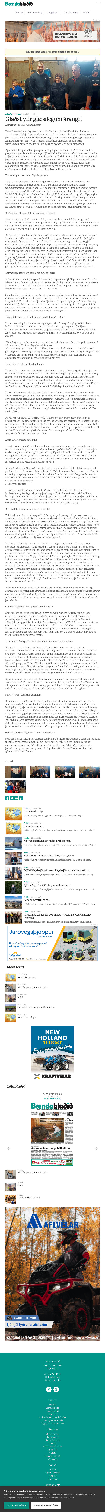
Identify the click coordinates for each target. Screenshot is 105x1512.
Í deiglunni (52, 12)
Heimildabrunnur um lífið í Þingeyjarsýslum (49, 855)
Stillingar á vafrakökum (45, 1505)
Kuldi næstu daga (33, 811)
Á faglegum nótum (13, 114)
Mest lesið (15, 967)
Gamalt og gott (52, 1408)
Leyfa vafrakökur (17, 1505)
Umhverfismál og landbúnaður (52, 1417)
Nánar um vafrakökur (67, 1498)
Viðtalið (52, 1453)
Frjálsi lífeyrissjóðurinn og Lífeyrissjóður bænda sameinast (57, 870)
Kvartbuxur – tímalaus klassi (32, 987)
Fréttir (19, 12)
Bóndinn (52, 1443)
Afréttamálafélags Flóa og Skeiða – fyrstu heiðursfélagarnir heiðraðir (57, 916)
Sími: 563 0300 (52, 1374)
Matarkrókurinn (52, 1437)
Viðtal (85, 12)
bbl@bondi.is (52, 1377)
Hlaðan (52, 1469)
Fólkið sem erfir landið (52, 1446)
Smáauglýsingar (53, 1473)
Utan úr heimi (70, 12)
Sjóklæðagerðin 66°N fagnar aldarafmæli (47, 885)
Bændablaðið (52, 1485)
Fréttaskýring (34, 12)
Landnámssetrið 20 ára (37, 900)
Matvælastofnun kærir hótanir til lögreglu (47, 840)
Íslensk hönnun (52, 1434)
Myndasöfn (52, 1479)
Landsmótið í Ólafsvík (29, 1197)
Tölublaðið (16, 1086)
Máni (20, 997)
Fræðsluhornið (52, 1411)
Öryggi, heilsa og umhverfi (52, 1423)
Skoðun (52, 1405)
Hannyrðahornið (52, 1440)
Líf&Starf (52, 1429)
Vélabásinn (52, 1459)
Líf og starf (52, 1450)
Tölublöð (53, 1476)
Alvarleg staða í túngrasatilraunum (36, 1007)
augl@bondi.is (52, 1380)
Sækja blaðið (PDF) (52, 1098)
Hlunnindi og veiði (53, 1456)
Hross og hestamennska (52, 1420)
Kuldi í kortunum (33, 826)
